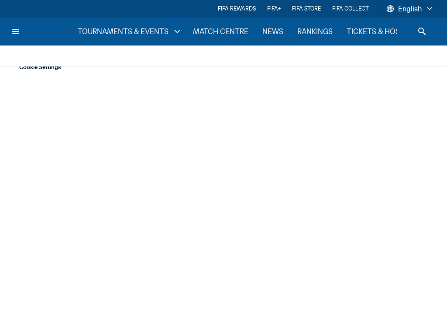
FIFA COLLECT (350, 8)
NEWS (272, 31)
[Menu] (15, 31)
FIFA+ (274, 8)
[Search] (422, 31)
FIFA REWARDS (237, 8)
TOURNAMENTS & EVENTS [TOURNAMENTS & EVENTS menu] (130, 31)
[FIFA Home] (44, 31)
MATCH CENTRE (220, 31)
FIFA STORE (306, 8)
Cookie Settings (40, 67)
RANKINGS (315, 31)
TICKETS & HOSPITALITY (388, 31)
